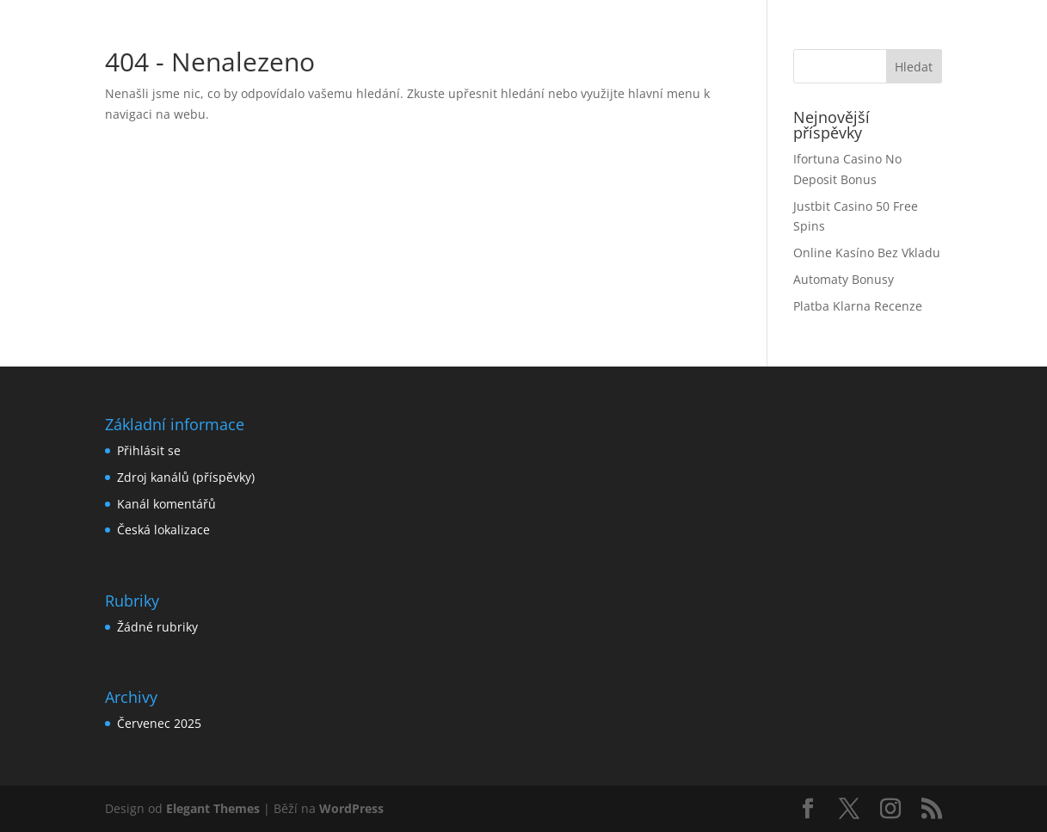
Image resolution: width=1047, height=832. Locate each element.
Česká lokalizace (163, 529)
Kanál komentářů (166, 504)
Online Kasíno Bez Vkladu (866, 252)
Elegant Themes (213, 808)
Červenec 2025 (159, 723)
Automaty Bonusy (843, 279)
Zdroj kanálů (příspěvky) (186, 477)
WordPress (351, 808)
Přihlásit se (149, 450)
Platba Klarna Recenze (857, 306)
